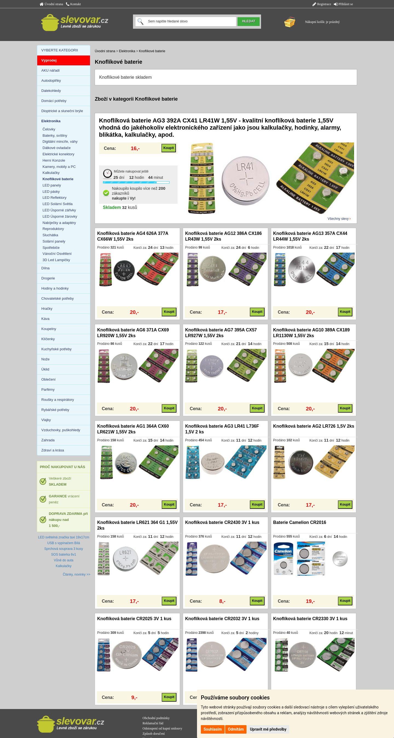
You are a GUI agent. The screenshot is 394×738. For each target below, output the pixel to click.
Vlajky (46, 420)
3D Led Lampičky (56, 260)
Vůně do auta (63, 560)
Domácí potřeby (53, 101)
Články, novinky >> (77, 574)
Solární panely (54, 241)
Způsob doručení (154, 734)
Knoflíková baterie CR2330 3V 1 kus (310, 618)
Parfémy (47, 389)
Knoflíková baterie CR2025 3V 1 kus (134, 618)
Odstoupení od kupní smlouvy (162, 728)
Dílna (45, 268)
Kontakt (73, 4)
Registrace (321, 4)
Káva (45, 319)
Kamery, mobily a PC (59, 167)
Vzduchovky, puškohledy (60, 430)
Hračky (46, 309)
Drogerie (48, 278)
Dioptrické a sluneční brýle (62, 111)
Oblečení (48, 379)
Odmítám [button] (236, 729)
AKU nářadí (50, 70)
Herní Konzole (54, 160)
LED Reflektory (54, 198)
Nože (45, 359)
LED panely (52, 185)
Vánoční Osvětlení (57, 254)
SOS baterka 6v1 (63, 554)
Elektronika (127, 51)
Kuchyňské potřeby (56, 349)
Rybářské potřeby (55, 410)
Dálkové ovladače (57, 148)
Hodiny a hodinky (55, 288)
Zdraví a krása (52, 450)
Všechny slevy (338, 219)
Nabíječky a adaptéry (59, 223)
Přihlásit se (343, 4)
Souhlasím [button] (213, 729)
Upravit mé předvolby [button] (268, 729)
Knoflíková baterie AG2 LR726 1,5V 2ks (313, 426)
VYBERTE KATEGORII (59, 50)
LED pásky (51, 191)
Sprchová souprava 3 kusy (63, 549)
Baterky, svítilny (55, 135)
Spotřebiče (51, 248)
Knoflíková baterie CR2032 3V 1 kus (222, 618)
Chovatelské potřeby (57, 298)
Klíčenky (48, 339)
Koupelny (48, 329)
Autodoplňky (51, 80)
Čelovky (49, 129)
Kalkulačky (51, 173)
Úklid (45, 369)
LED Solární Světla (58, 204)
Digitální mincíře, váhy (60, 141)
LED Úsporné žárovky (60, 216)
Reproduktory (53, 229)
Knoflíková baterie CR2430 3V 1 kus (222, 522)
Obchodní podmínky (156, 718)
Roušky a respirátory (57, 400)
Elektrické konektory (58, 154)
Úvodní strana (51, 4)
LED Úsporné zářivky (59, 210)
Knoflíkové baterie (152, 51)
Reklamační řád (153, 723)
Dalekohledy (51, 91)
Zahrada (47, 440)
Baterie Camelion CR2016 (299, 522)
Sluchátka (50, 235)
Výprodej (49, 60)
